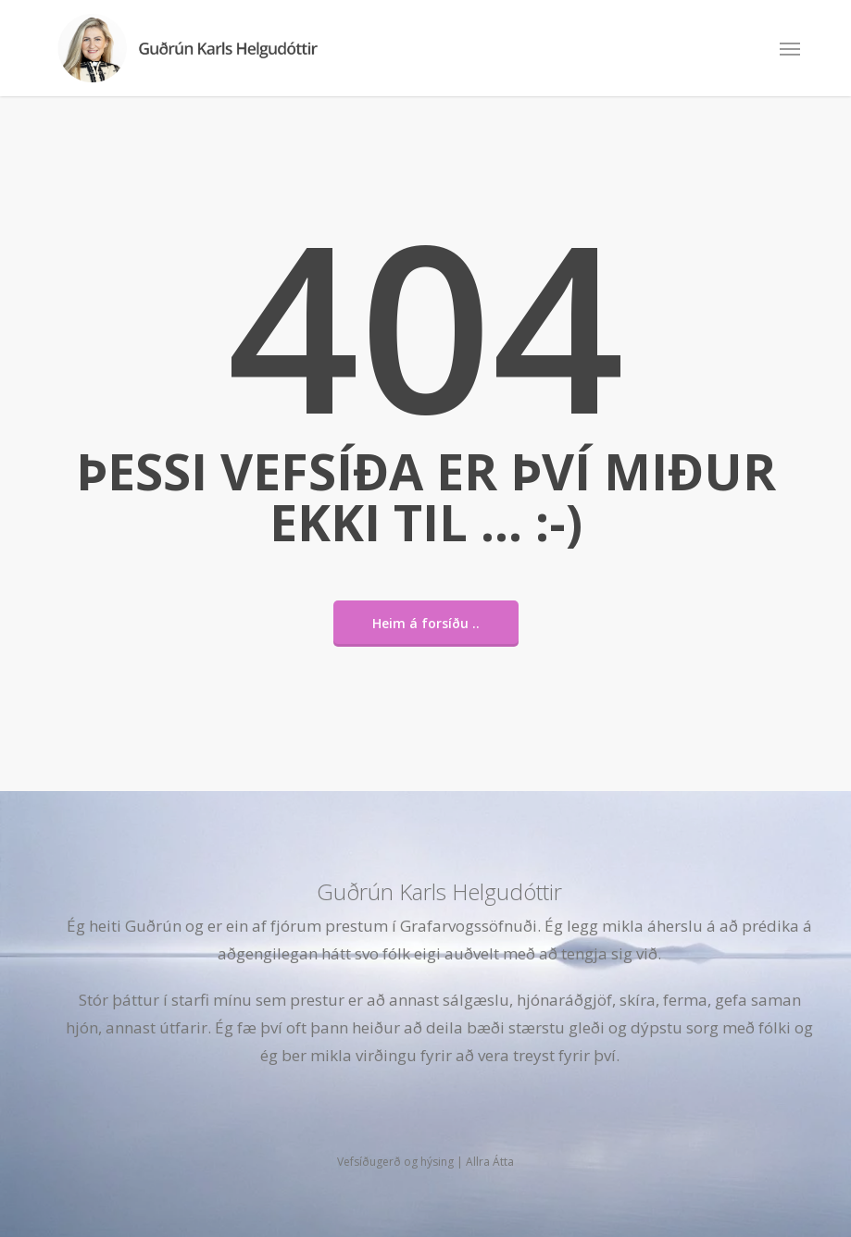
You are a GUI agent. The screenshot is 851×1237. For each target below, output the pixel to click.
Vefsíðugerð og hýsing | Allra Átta (425, 1161)
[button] (790, 48)
